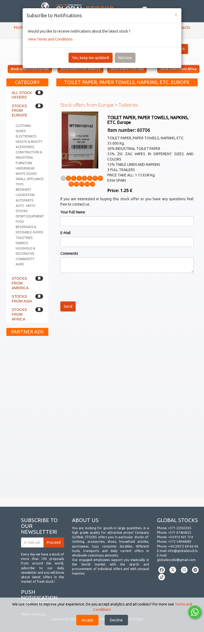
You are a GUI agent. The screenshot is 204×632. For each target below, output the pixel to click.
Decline (116, 620)
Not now (125, 58)
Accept (87, 620)
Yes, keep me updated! (90, 58)
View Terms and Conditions (50, 39)
